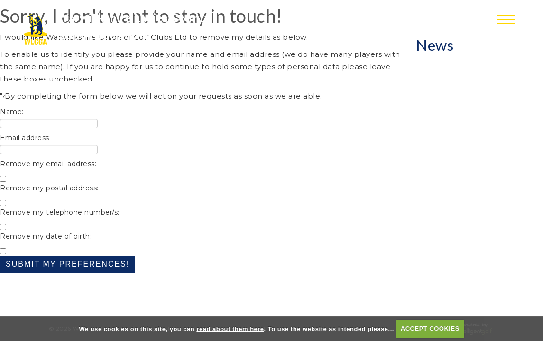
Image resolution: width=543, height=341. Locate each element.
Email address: (25, 138)
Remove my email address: (48, 164)
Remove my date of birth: (46, 236)
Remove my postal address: (49, 188)
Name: (12, 112)
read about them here (230, 328)
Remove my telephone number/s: (60, 212)
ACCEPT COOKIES (430, 328)
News (434, 45)
